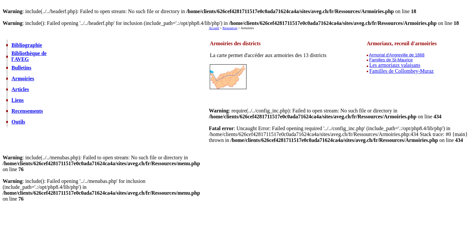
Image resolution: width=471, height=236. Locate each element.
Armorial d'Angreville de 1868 (396, 54)
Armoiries (22, 78)
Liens (17, 100)
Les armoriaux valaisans (395, 65)
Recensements (27, 111)
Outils (18, 122)
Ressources (230, 28)
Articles (20, 89)
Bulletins (21, 67)
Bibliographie (26, 45)
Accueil (214, 28)
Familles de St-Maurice (391, 59)
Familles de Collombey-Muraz (401, 71)
